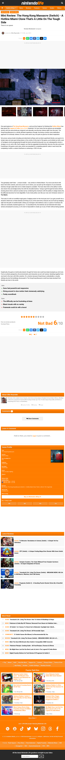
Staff (14, 662)
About (10, 662)
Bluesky (34, 405)
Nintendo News (52, 743)
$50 (9, 503)
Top (4, 662)
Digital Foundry (41, 743)
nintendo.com (5, 491)
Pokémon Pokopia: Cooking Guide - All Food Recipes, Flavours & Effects (29, 645)
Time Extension (30, 743)
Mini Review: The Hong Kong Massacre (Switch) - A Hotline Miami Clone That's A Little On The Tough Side (32, 19)
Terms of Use (58, 662)
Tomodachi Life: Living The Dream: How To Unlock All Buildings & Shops (29, 619)
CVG (43, 746)
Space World (19, 128)
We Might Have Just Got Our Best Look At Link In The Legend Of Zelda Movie (31, 649)
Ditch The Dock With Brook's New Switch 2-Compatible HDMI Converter (29, 642)
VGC (26, 746)
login (34, 436)
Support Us (32, 662)
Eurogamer (19, 746)
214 (10, 577)
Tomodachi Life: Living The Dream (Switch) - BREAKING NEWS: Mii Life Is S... (31, 638)
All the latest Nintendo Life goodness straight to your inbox (32, 753)
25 (11, 566)
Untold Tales (5, 463)
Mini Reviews (5, 12)
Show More (33, 718)
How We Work (22, 662)
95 (11, 587)
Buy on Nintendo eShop (32, 497)
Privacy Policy (48, 662)
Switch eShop (14, 12)
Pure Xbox (21, 743)
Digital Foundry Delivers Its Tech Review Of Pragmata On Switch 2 (27, 653)
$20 (40, 503)
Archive (25, 665)
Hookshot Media (10, 736)
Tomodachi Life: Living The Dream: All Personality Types (24, 631)
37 (11, 545)
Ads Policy (18, 665)
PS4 (3, 459)
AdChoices (46, 736)
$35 (25, 503)
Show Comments (32, 418)
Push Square (12, 743)
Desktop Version (46, 665)
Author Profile (25, 405)
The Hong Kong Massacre (21, 126)
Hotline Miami (56, 126)
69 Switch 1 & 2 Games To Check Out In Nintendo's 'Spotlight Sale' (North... (30, 627)
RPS (48, 746)
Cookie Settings (34, 665)
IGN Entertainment (26, 736)
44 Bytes (40, 736)
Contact (39, 662)
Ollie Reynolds (15, 33)
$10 (56, 503)
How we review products (8, 322)
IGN (60, 743)
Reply (41, 405)
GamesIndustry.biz (34, 746)
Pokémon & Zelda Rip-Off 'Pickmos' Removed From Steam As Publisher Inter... (31, 623)
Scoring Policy (5, 324)
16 (11, 555)
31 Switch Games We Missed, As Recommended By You (26, 634)
